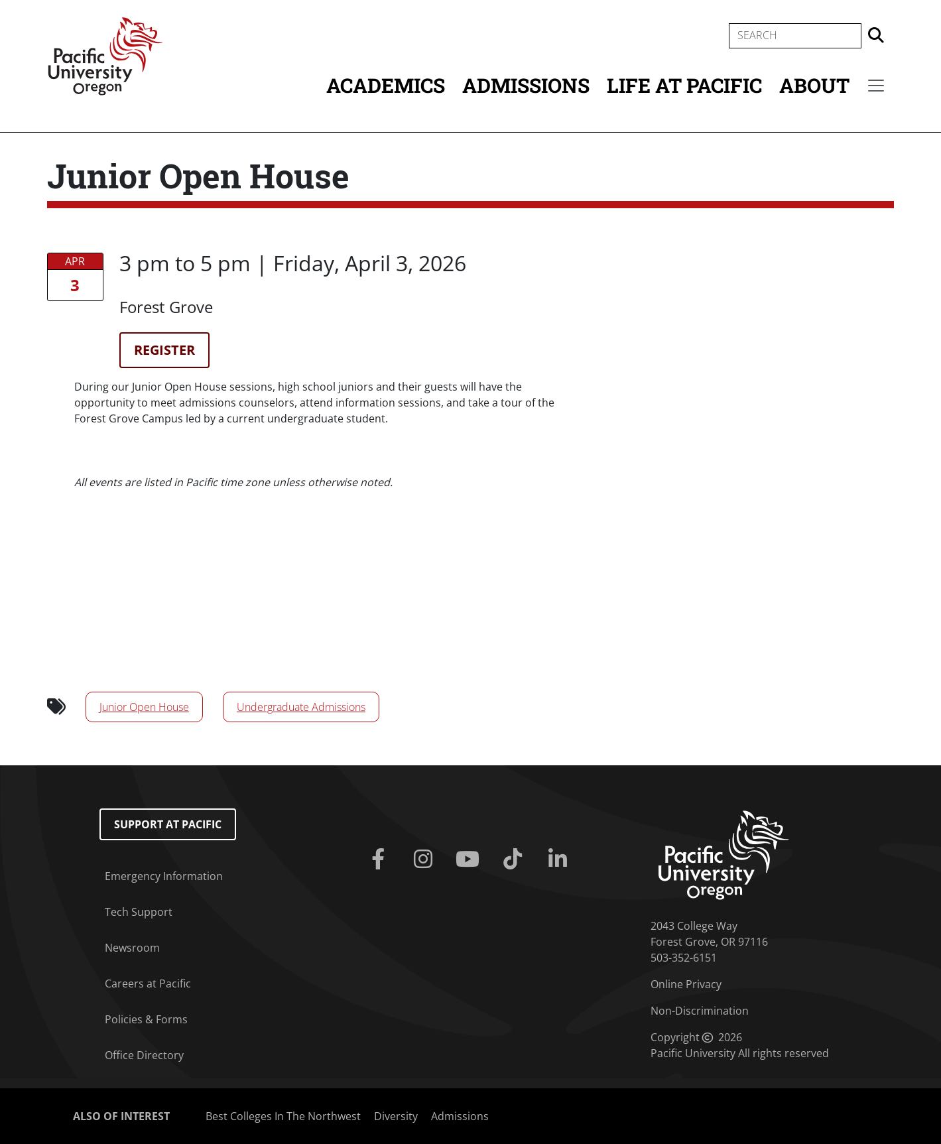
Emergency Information (164, 876)
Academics (385, 85)
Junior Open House (144, 707)
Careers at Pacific (148, 983)
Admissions (526, 85)
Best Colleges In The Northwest (283, 1116)
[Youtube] (471, 859)
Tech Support (138, 912)
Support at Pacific (167, 824)
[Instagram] (426, 859)
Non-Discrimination (700, 1010)
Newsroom (132, 947)
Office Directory (144, 1055)
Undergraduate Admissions (301, 707)
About (814, 85)
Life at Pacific (684, 85)
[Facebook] (380, 859)
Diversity (396, 1116)
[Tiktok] (515, 859)
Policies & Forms (146, 1019)
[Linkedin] (560, 859)
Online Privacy (686, 984)
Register (164, 350)
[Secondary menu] (876, 85)
